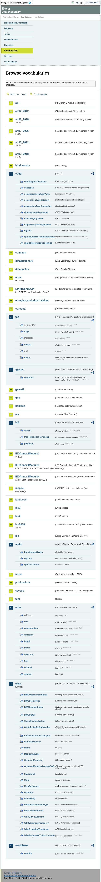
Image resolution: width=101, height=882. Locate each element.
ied (17, 422)
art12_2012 (22, 111)
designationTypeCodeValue (37, 206)
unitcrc (27, 357)
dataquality (22, 269)
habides (20, 406)
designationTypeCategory (36, 200)
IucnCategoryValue (33, 218)
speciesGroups (31, 564)
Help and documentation (16, 23)
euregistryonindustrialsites (31, 300)
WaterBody (29, 798)
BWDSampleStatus (33, 707)
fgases (19, 369)
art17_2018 (22, 154)
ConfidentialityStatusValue (37, 727)
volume (27, 674)
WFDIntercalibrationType (36, 804)
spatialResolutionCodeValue (38, 243)
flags (26, 331)
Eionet (16, 17)
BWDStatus (29, 715)
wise (18, 683)
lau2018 (20, 524)
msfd (18, 544)
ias (17, 414)
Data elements (11, 39)
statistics (28, 654)
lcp (17, 536)
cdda (18, 173)
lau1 (17, 507)
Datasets (8, 28)
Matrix (27, 748)
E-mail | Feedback (12, 873)
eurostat (20, 308)
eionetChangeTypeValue (36, 212)
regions (28, 230)
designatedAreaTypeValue (37, 194)
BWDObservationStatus (35, 695)
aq (16, 102)
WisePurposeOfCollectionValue (39, 835)
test (17, 599)
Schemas (8, 45)
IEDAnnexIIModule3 (27, 465)
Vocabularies (10, 50)
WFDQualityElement (34, 817)
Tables (7, 34)
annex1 (27, 430)
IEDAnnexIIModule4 (27, 476)
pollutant (28, 443)
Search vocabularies (18, 94)
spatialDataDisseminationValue (39, 236)
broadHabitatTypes (33, 552)
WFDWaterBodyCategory (36, 823)
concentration (31, 628)
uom (18, 607)
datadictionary (24, 260)
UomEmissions (31, 786)
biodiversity (22, 165)
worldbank (21, 845)
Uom (26, 780)
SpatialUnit (29, 774)
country (28, 853)
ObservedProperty (33, 760)
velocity (28, 667)
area (26, 621)
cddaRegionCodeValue (35, 181)
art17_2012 (22, 142)
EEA (17, 2)
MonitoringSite (31, 754)
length (27, 641)
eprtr (18, 277)
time (26, 661)
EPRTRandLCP (24, 289)
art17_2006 (22, 130)
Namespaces (10, 61)
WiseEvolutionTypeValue (36, 829)
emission (28, 635)
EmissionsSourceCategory (37, 735)
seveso (19, 590)
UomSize (28, 792)
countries (29, 377)
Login (77, 3)
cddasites (29, 188)
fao (17, 317)
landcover (21, 499)
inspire (19, 488)
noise (18, 574)
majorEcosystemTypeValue (37, 224)
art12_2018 (22, 119)
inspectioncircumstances (36, 437)
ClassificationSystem (34, 721)
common (20, 252)
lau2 (17, 516)
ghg (17, 397)
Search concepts (40, 94)
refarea (27, 344)
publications (22, 582)
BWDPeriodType (32, 701)
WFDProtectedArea (33, 810)
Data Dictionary (26, 17)
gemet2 (19, 389)
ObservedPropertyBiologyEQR (39, 766)
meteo (27, 648)
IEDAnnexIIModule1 (27, 453)
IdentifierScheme (32, 741)
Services (8, 56)
